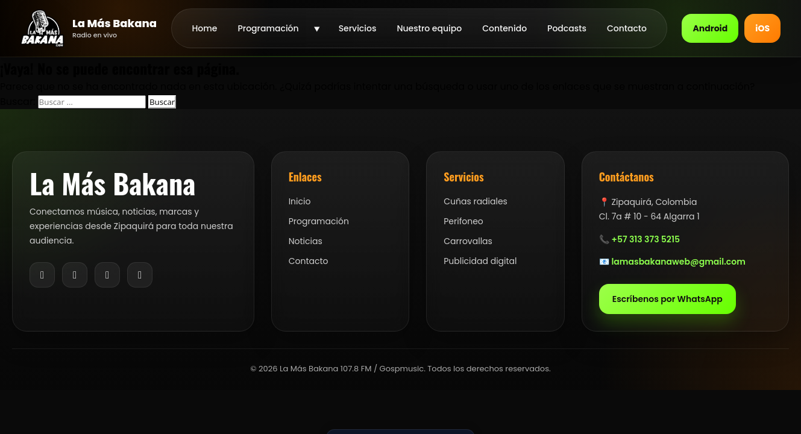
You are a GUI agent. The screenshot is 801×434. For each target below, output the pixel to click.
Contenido (504, 28)
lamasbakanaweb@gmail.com (678, 262)
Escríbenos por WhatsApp (667, 299)
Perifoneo (463, 221)
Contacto (627, 28)
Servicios (358, 28)
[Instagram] (74, 275)
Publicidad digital (480, 261)
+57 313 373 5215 (645, 239)
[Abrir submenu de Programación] (317, 28)
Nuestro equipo (429, 28)
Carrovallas (468, 241)
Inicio (300, 201)
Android (710, 28)
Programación (267, 28)
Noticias (305, 241)
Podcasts (566, 28)
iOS (762, 28)
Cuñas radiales (475, 201)
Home (204, 28)
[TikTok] (107, 275)
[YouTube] (139, 275)
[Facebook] (42, 275)
